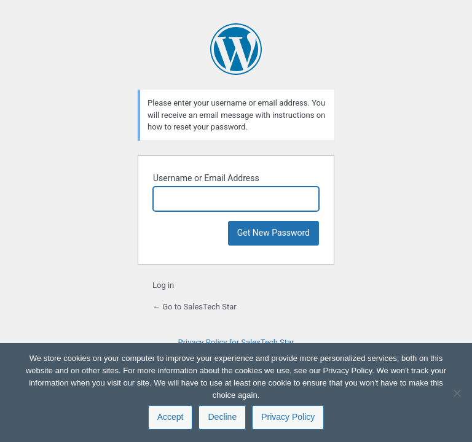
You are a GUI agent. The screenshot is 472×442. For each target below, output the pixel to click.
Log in (163, 285)
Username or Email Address (206, 178)
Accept (170, 417)
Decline (222, 417)
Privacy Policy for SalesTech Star (236, 342)
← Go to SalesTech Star (194, 306)
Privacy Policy (288, 417)
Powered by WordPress (236, 49)
